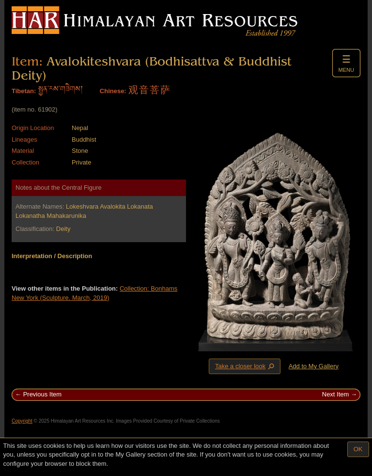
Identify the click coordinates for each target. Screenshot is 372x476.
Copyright (22, 421)
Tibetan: (24, 91)
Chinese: (113, 91)
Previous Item (42, 394)
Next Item (335, 394)
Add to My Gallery (314, 366)
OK (358, 449)
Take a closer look (245, 366)
